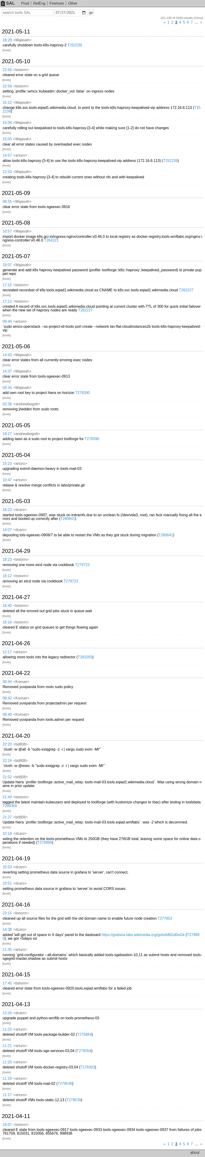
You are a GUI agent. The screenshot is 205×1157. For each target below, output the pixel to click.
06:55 (7, 201)
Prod (25, 3)
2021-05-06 (16, 346)
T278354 (84, 1051)
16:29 (7, 40)
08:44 (7, 682)
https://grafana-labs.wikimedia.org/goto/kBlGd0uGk (143, 935)
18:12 (7, 576)
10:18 (7, 833)
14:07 (7, 530)
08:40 (7, 714)
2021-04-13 (16, 1004)
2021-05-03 (16, 501)
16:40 (7, 606)
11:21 (7, 1046)
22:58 (7, 70)
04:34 (7, 388)
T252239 (74, 45)
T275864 (84, 1034)
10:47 (7, 480)
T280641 (67, 519)
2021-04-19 (16, 858)
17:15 (7, 285)
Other (72, 3)
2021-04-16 (16, 905)
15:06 (7, 123)
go (91, 13)
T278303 (87, 1067)
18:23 (7, 559)
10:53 (7, 867)
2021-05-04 (16, 455)
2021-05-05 (16, 425)
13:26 (7, 1013)
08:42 (7, 698)
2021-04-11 (16, 1116)
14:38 (7, 929)
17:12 (7, 301)
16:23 (7, 510)
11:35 (7, 949)
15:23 (7, 463)
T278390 (82, 393)
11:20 (7, 1062)
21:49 (7, 797)
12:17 (7, 652)
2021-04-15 (16, 974)
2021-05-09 (16, 193)
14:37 (7, 371)
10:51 (7, 883)
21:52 (7, 777)
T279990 (44, 842)
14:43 (7, 355)
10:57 (7, 231)
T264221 (51, 240)
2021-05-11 (16, 31)
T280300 (10, 806)
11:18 (7, 1078)
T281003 (85, 657)
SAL (8, 3)
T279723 (82, 565)
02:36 (7, 404)
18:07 (7, 265)
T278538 (65, 1083)
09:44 (7, 321)
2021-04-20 (16, 736)
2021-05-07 (16, 256)
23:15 (7, 913)
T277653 (165, 918)
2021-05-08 (16, 223)
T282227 (186, 290)
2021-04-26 (16, 643)
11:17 (7, 1095)
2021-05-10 (16, 61)
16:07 (7, 1125)
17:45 (7, 983)
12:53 (7, 172)
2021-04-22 (16, 673)
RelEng (39, 3)
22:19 (7, 761)
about (194, 1152)
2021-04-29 (16, 551)
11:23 (7, 1029)
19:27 (7, 434)
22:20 (7, 744)
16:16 (7, 622)
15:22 (7, 102)
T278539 (73, 1100)
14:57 (7, 155)
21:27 (7, 817)
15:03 (7, 139)
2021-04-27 (16, 597)
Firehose (57, 3)
